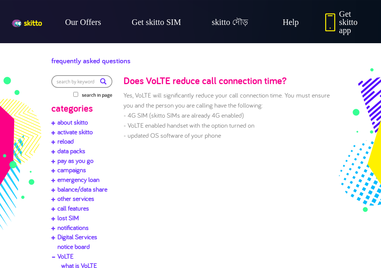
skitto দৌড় (230, 22)
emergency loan (78, 179)
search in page (97, 95)
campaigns (71, 170)
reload (65, 141)
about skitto (72, 122)
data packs (71, 151)
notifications (73, 227)
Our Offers (83, 22)
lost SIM (68, 218)
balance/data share (82, 189)
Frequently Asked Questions (115, 59)
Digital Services (77, 237)
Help (291, 22)
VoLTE (65, 256)
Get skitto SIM (156, 22)
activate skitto (75, 132)
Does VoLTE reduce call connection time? (205, 80)
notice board (73, 246)
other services (75, 198)
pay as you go (75, 160)
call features (73, 208)
